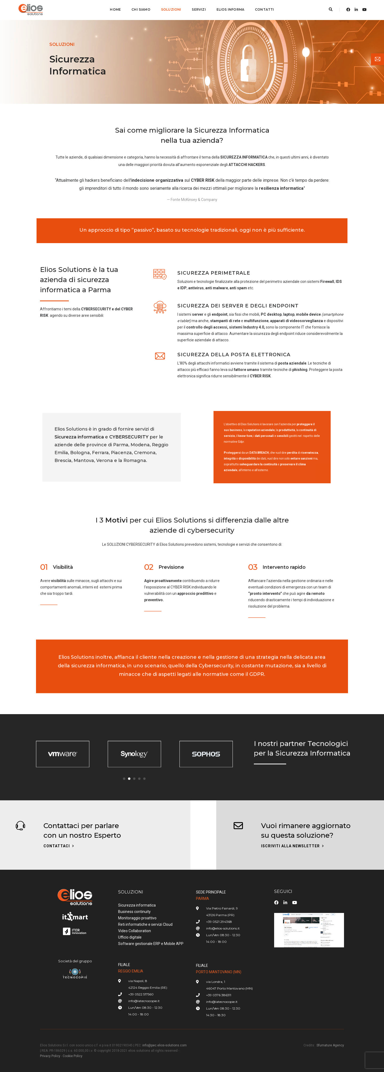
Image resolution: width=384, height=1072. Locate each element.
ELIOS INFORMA (230, 9)
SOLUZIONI (171, 9)
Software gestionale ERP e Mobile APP (150, 944)
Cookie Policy (72, 1056)
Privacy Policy (50, 1056)
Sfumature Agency (330, 1045)
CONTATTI (264, 9)
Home (115, 9)
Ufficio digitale (130, 937)
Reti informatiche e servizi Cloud (145, 924)
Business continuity (134, 911)
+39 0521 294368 (219, 922)
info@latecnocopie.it (144, 1001)
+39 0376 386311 (218, 995)
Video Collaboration (134, 931)
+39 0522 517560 (141, 994)
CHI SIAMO (140, 9)
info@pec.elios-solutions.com (164, 1045)
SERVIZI (199, 9)
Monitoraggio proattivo (137, 918)
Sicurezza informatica (137, 905)
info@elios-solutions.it (223, 928)
